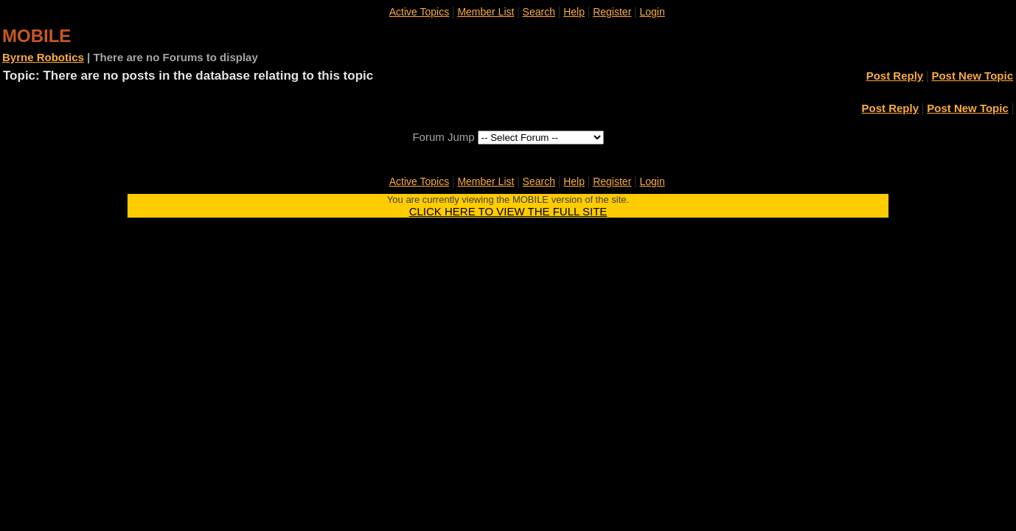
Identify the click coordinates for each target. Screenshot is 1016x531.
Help (574, 12)
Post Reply (895, 75)
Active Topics (419, 12)
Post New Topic (972, 75)
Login (652, 12)
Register (612, 12)
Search (539, 12)
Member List (485, 12)
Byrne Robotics (43, 57)
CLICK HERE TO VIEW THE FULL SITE (508, 211)
